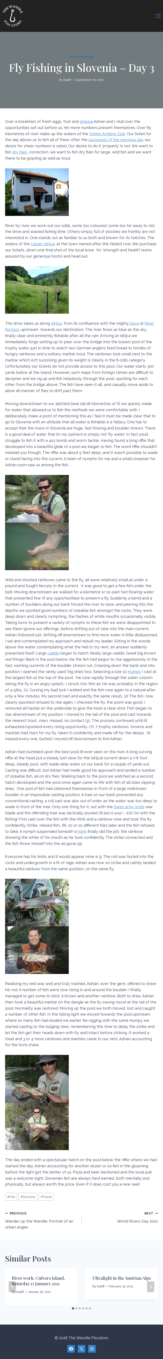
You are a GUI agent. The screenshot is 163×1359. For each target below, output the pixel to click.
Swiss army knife (129, 807)
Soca (134, 323)
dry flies (19, 152)
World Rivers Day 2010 (121, 1216)
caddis (53, 653)
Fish (11, 1197)
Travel (46, 1197)
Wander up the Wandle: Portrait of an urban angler (41, 1220)
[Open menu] (158, 15)
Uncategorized (81, 56)
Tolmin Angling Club (107, 134)
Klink (82, 831)
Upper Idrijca (43, 244)
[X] (81, 1349)
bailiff (67, 80)
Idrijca (56, 323)
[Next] (150, 1286)
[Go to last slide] (12, 1286)
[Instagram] (92, 1349)
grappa (86, 121)
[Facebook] (71, 1349)
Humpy (134, 671)
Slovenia (28, 1197)
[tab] (73, 1308)
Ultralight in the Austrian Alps (122, 1278)
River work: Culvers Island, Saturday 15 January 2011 (38, 1280)
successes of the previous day (116, 139)
